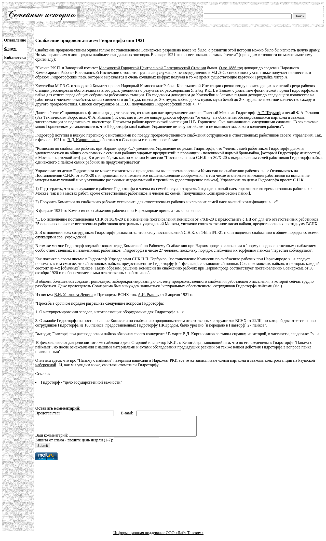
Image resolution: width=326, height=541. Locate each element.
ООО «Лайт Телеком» (184, 536)
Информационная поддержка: (139, 536)
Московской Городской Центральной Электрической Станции (152, 68)
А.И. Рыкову (148, 294)
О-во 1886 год (231, 68)
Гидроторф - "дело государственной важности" (81, 382)
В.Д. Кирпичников (83, 140)
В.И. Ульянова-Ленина (73, 294)
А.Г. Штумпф (269, 113)
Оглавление (15, 40)
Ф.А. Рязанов (99, 117)
